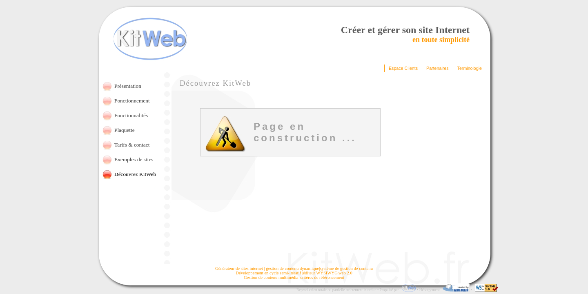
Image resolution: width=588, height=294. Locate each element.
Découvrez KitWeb (135, 174)
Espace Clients (403, 68)
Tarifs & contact (131, 145)
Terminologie (469, 68)
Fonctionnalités (131, 115)
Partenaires (437, 68)
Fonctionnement (132, 101)
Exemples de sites (134, 159)
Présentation (127, 86)
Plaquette (124, 130)
